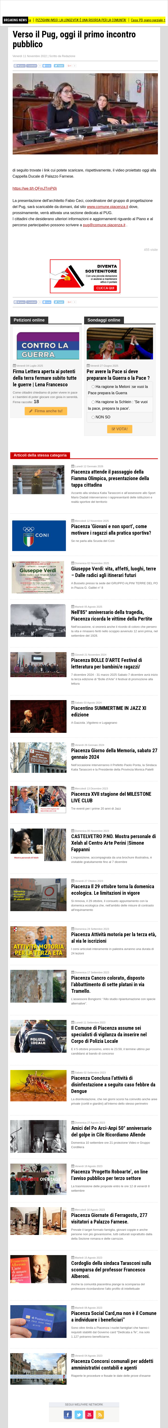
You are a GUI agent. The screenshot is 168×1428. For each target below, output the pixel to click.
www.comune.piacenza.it (107, 207)
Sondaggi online (104, 320)
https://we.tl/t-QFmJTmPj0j (35, 188)
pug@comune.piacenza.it (104, 225)
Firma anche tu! (46, 411)
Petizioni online (29, 320)
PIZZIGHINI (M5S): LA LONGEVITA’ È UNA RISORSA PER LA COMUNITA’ (88, 20)
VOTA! (120, 429)
